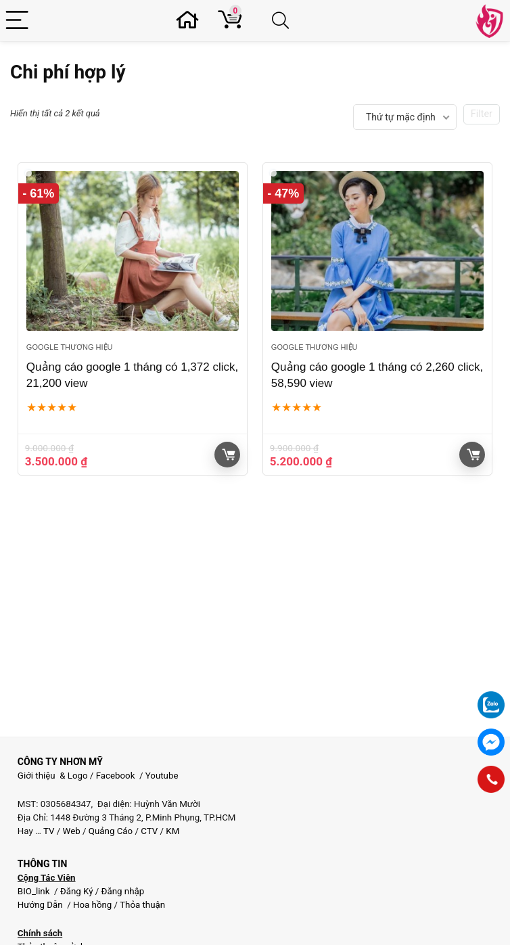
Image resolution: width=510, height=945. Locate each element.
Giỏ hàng (229, 454)
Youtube (162, 775)
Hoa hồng (92, 905)
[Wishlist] (191, 20)
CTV (149, 831)
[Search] (283, 21)
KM (172, 831)
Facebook (115, 775)
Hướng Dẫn (41, 905)
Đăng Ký (77, 891)
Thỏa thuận (141, 905)
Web (71, 831)
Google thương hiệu (69, 347)
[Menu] (18, 21)
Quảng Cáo (111, 831)
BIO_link (35, 891)
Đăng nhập (123, 891)
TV (48, 831)
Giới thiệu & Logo (53, 775)
